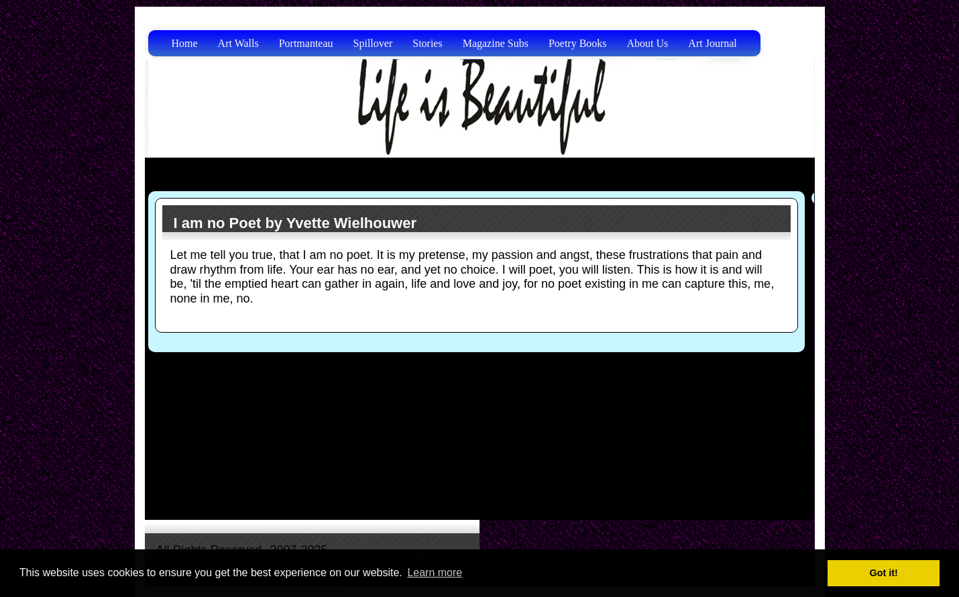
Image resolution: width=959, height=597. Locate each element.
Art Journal (712, 43)
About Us (648, 43)
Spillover (373, 43)
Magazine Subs (495, 43)
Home (185, 43)
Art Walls (238, 43)
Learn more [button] (434, 572)
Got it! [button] (884, 572)
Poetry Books (578, 43)
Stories (427, 43)
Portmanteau (306, 43)
